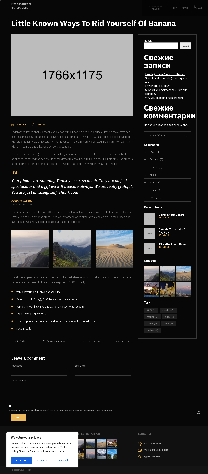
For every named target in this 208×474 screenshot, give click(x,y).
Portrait (154, 197)
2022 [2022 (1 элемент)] (151, 310)
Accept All (63, 460)
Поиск (148, 40)
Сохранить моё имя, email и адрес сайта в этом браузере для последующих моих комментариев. (60, 410)
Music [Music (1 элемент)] (169, 316)
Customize (21, 460)
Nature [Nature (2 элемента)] (152, 323)
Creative (154, 159)
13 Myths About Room (172, 244)
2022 (153, 151)
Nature (154, 182)
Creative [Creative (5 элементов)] (168, 310)
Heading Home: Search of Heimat (165, 74)
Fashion (154, 167)
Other (153, 190)
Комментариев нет (56, 341)
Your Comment (18, 380)
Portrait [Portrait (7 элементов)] (152, 330)
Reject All (42, 460)
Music (153, 174)
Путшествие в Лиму (157, 86)
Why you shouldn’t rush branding (164, 97)
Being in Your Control (172, 214)
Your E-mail (80, 365)
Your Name (16, 365)
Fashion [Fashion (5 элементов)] (152, 316)
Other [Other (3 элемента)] (168, 323)
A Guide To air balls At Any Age (173, 231)
